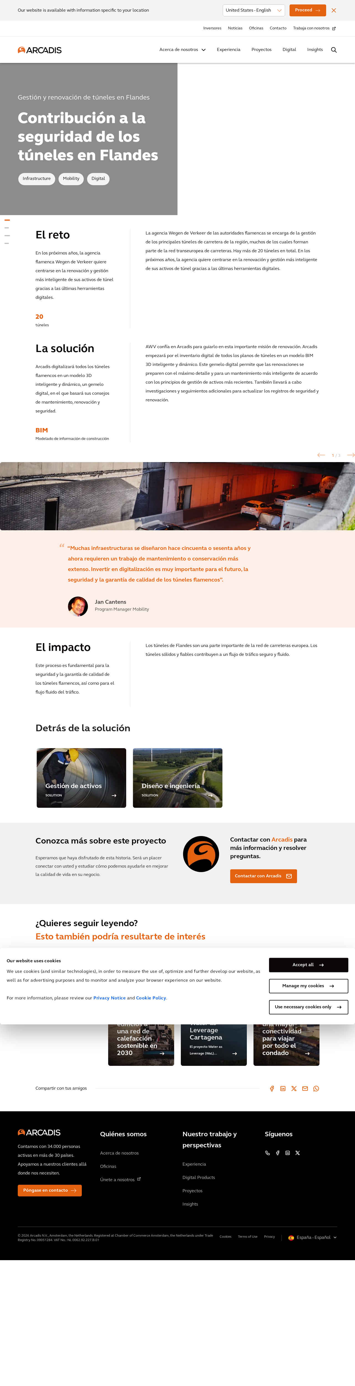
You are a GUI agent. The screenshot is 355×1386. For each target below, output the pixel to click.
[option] (177, 559)
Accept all (303, 1326)
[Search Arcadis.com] (334, 50)
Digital (289, 50)
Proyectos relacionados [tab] (60, 1081)
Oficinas (256, 28)
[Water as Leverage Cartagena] (214, 1134)
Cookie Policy (151, 1360)
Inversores (212, 28)
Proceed (303, 10)
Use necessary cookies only (303, 1369)
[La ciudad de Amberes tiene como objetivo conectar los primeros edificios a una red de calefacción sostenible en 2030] (141, 1134)
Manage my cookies (303, 1348)
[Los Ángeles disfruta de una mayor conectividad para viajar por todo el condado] (286, 1134)
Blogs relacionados (54, 1112)
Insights (315, 50)
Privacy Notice (109, 1360)
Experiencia (228, 50)
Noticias (235, 28)
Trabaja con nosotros (311, 28)
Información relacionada (60, 1096)
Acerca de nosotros (178, 50)
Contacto (278, 28)
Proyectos (262, 50)
